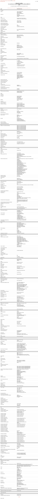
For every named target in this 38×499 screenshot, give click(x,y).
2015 (3, 0)
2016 (5, 0)
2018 (8, 0)
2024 (2, 1)
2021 (13, 0)
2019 (9, 0)
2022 (14, 0)
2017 (6, 0)
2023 (1, 1)
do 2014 (1, 0)
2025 (4, 1)
